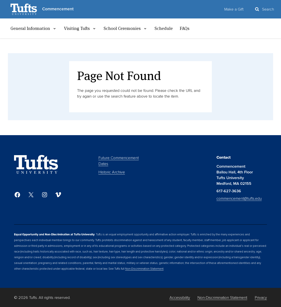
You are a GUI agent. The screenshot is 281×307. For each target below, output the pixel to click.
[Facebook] (17, 194)
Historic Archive (111, 172)
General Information (34, 28)
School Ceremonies (126, 28)
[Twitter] (31, 194)
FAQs (184, 28)
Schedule (164, 28)
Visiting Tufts (80, 28)
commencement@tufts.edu (239, 198)
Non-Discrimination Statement (144, 269)
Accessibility (179, 297)
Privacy (261, 297)
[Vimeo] (58, 194)
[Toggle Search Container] (264, 9)
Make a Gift (233, 9)
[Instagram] (44, 194)
